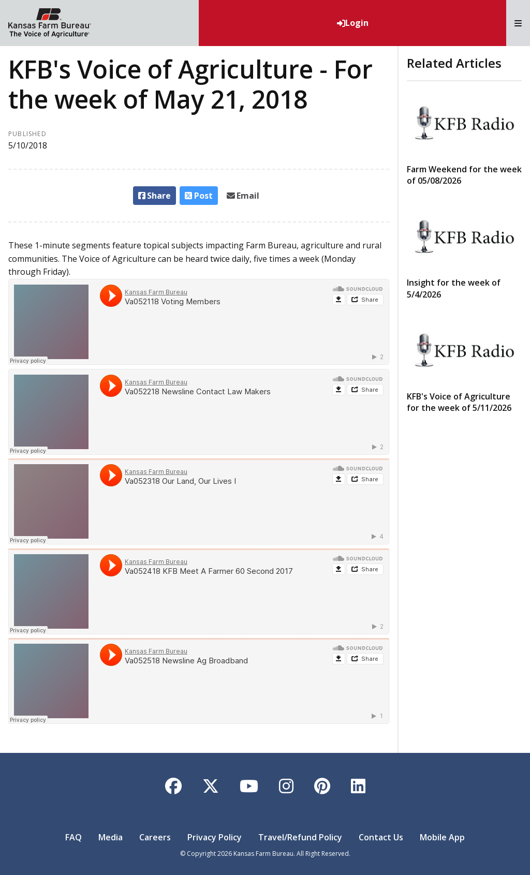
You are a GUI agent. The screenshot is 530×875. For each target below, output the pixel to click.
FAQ (73, 837)
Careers (155, 837)
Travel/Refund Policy (300, 837)
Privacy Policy (214, 837)
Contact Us (381, 837)
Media (110, 837)
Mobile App (442, 837)
